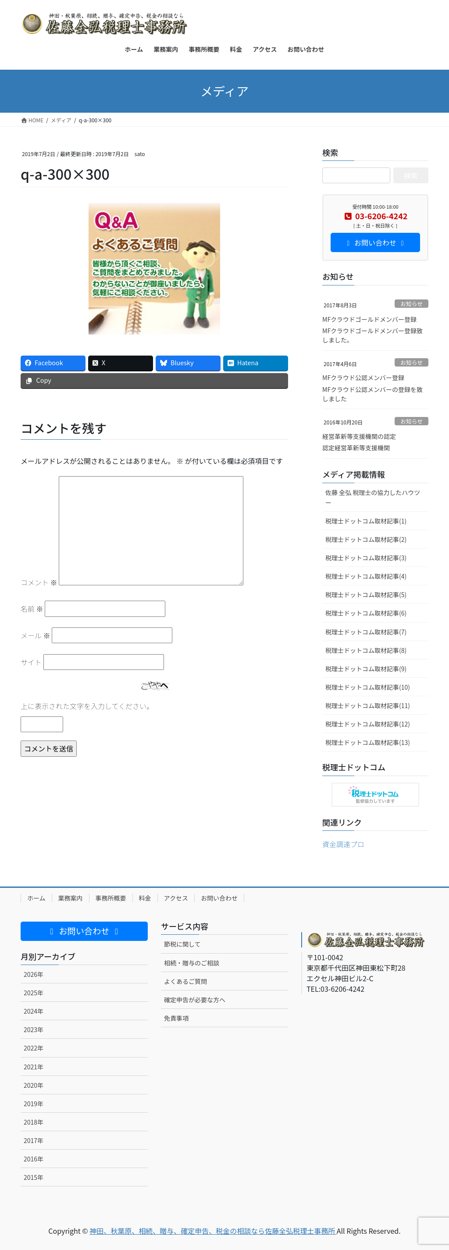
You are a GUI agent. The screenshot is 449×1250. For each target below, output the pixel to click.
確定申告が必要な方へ (194, 999)
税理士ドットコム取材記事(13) (367, 742)
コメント (39, 582)
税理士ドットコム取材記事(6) (365, 613)
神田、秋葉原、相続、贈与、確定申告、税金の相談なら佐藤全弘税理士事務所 (213, 1230)
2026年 (33, 974)
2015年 (33, 1177)
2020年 (33, 1085)
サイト (31, 662)
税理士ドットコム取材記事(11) (367, 705)
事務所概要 (111, 898)
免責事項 (176, 1018)
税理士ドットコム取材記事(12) (367, 723)
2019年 (33, 1103)
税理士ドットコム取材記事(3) (365, 557)
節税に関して (182, 944)
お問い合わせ (219, 898)
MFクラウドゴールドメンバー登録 (369, 319)
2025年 (33, 992)
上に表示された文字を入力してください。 (87, 706)
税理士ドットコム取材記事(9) (365, 668)
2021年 (33, 1066)
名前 (32, 608)
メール (35, 635)
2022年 (33, 1047)
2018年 (33, 1122)
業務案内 (70, 898)
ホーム (36, 898)
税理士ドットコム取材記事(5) (365, 594)
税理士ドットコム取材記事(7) (365, 631)
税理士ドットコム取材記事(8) (365, 650)
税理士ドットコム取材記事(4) (365, 576)
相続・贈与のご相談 (191, 962)
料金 (145, 898)
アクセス (176, 898)
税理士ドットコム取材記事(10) (367, 687)
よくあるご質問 (185, 981)
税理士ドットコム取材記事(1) (365, 520)
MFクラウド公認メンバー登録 (363, 377)
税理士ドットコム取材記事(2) (365, 539)
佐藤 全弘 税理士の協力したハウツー (372, 497)
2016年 (33, 1158)
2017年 (33, 1140)
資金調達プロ (343, 844)
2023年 (33, 1029)
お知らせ (411, 303)
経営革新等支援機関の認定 (359, 436)
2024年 (33, 1011)
